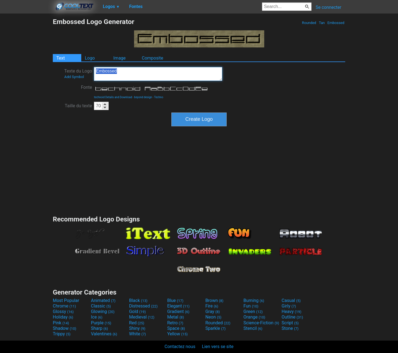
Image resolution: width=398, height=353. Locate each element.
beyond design (143, 97)
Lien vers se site (218, 346)
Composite (152, 58)
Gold (137, 311)
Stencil (252, 328)
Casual (291, 300)
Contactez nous (179, 346)
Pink (61, 322)
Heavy (291, 311)
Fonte (86, 87)
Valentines (104, 333)
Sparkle (215, 328)
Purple (101, 322)
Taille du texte (78, 105)
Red (136, 322)
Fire (211, 306)
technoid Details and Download (113, 97)
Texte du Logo (78, 73)
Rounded (309, 23)
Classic (101, 306)
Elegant (178, 306)
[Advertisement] (26, 100)
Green (253, 311)
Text (60, 58)
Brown (214, 300)
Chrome (64, 306)
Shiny (137, 328)
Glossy (63, 311)
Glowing (102, 311)
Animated (103, 300)
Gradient (178, 311)
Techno (158, 97)
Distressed (143, 306)
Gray (212, 311)
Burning (253, 300)
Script (290, 322)
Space (176, 328)
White (137, 333)
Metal (175, 317)
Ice (96, 317)
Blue (175, 300)
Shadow (64, 328)
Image (119, 58)
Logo (90, 58)
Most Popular (66, 300)
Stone (290, 328)
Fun (250, 306)
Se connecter (328, 7)
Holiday (63, 317)
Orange (254, 317)
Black (138, 300)
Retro (175, 322)
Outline (292, 317)
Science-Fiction (261, 322)
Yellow (177, 333)
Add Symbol (74, 77)
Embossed (335, 23)
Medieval (142, 317)
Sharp (99, 328)
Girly (289, 306)
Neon (213, 317)
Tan (322, 23)
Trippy (61, 333)
